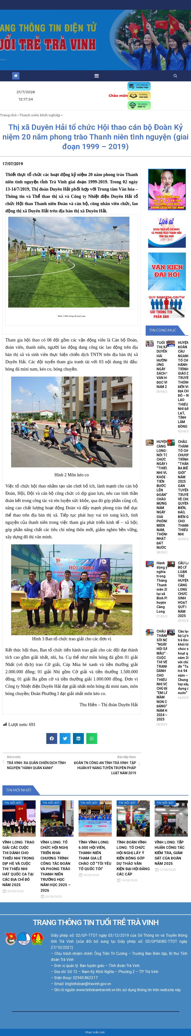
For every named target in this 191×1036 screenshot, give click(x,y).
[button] (175, 75)
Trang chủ (8, 115)
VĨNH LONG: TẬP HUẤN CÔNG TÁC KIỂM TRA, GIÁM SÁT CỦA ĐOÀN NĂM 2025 (169, 853)
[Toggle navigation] (96, 75)
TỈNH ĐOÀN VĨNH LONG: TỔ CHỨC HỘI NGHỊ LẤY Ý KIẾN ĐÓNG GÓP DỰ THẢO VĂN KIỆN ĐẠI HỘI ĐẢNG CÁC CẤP (133, 858)
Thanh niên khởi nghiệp (39, 115)
